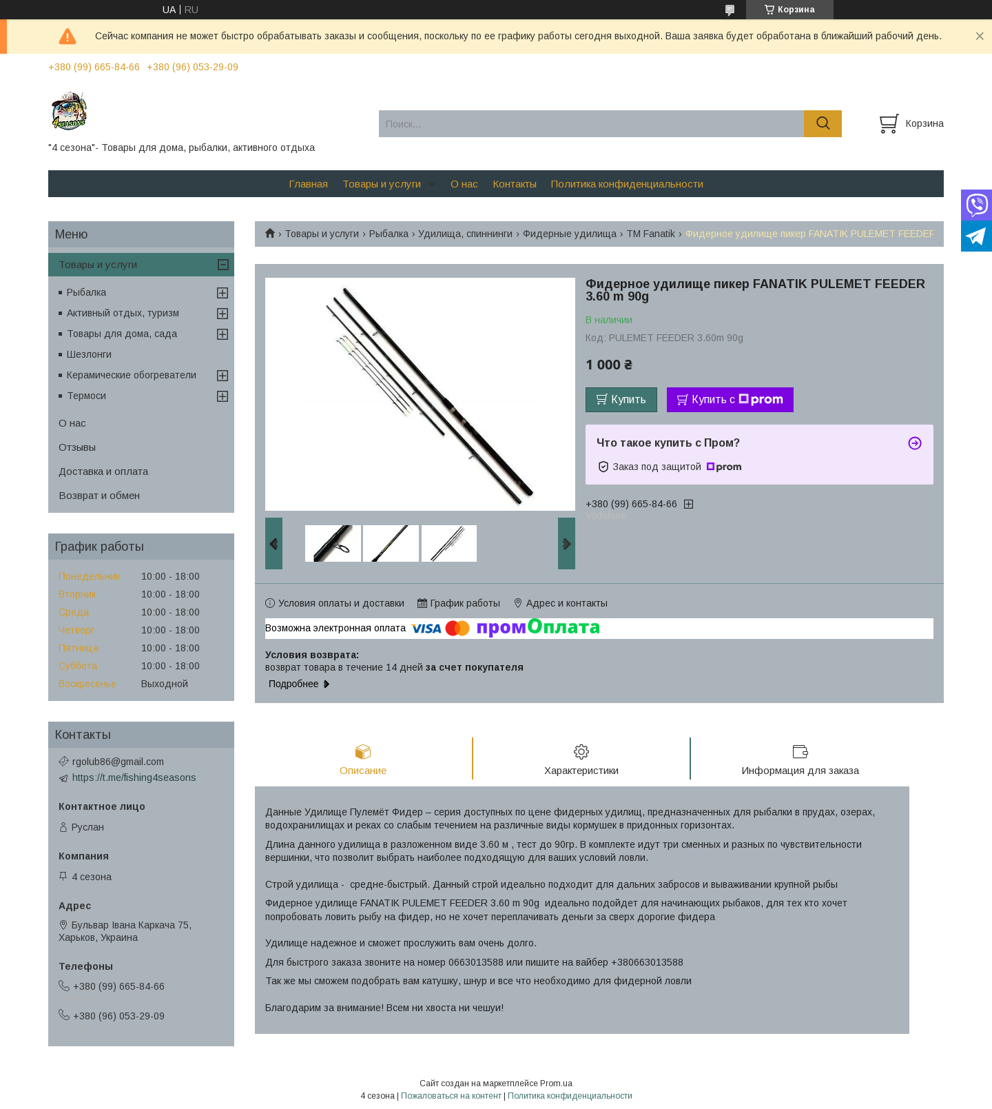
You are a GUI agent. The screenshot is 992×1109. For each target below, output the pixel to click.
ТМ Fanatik (650, 233)
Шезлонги (89, 354)
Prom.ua (556, 1083)
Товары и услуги (381, 184)
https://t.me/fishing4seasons (134, 777)
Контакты (515, 184)
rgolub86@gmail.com (118, 761)
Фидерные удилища (570, 233)
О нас (464, 184)
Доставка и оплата (103, 471)
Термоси (86, 395)
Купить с (737, 400)
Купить (628, 399)
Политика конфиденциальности (627, 184)
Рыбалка (389, 233)
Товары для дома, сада (122, 333)
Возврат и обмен (99, 495)
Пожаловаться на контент (451, 1096)
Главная (308, 184)
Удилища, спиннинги (465, 233)
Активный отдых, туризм (123, 312)
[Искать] (823, 123)
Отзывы (77, 447)
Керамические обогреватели (131, 374)
